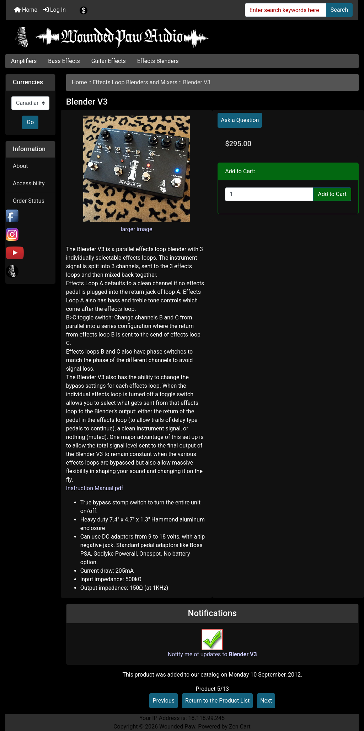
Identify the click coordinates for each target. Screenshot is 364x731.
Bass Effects (64, 61)
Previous (163, 700)
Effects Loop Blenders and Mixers (134, 82)
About (20, 166)
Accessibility (29, 183)
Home (25, 9)
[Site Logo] (182, 37)
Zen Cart (240, 726)
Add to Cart (332, 194)
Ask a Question (240, 120)
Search (339, 9)
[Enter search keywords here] (285, 10)
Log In (54, 9)
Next (266, 700)
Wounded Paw (177, 726)
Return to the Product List (217, 700)
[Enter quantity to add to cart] (269, 194)
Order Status (28, 200)
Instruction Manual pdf (94, 488)
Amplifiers (24, 61)
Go (30, 122)
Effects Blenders (158, 61)
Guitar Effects (108, 61)
